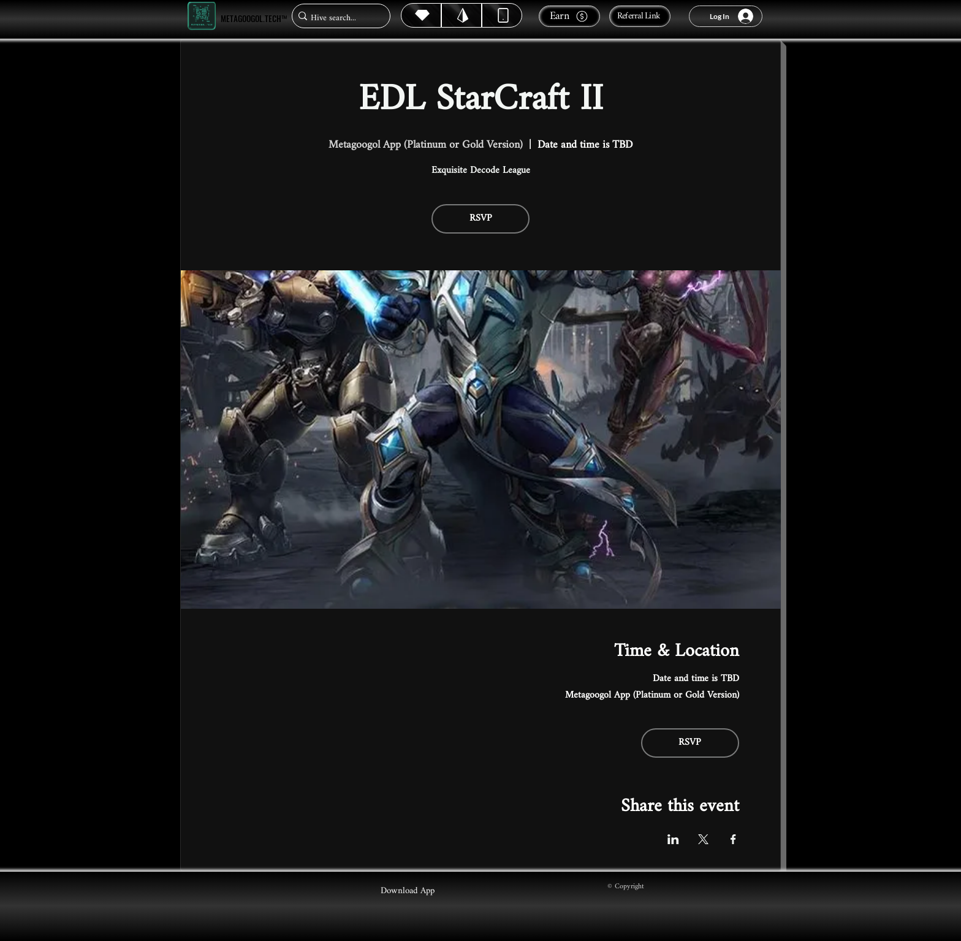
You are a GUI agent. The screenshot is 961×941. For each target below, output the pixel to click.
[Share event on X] (703, 839)
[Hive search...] (337, 18)
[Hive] (421, 15)
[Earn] (569, 16)
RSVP (480, 218)
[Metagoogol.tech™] (201, 16)
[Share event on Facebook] (733, 839)
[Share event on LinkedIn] (673, 839)
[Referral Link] (639, 16)
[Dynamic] (502, 15)
